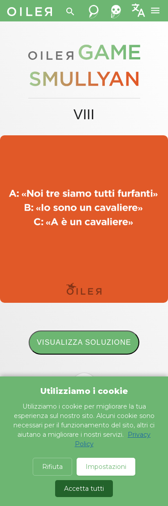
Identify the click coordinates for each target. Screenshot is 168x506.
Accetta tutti (84, 489)
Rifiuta (52, 467)
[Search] (70, 11)
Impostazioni (106, 467)
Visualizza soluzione (84, 342)
